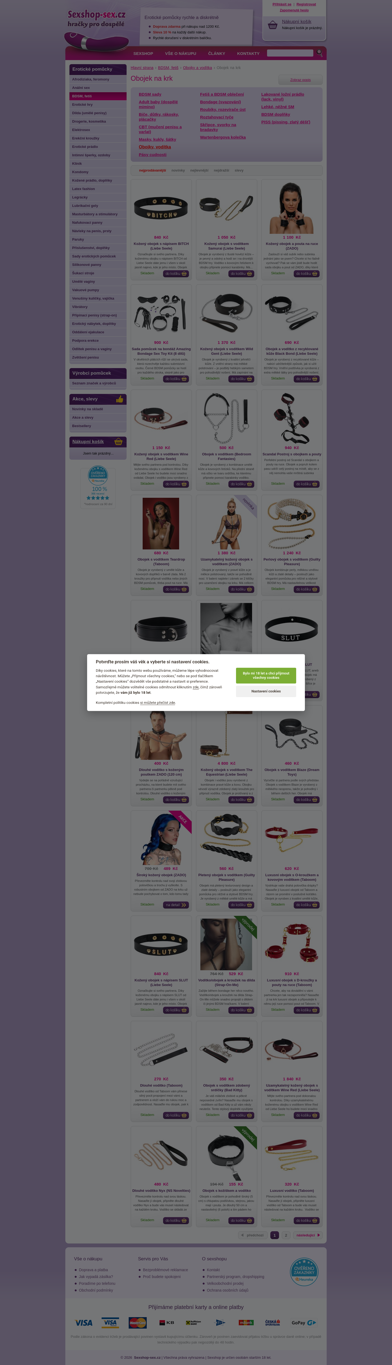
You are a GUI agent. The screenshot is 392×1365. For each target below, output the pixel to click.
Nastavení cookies (266, 691)
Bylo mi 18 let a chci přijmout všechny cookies (266, 675)
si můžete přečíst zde (157, 702)
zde (196, 687)
